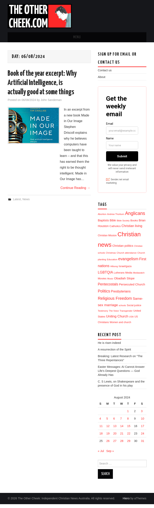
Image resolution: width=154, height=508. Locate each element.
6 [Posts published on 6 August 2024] (114, 422)
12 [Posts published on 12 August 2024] (107, 429)
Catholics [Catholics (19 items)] (115, 229)
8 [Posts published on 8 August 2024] (128, 422)
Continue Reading (75, 188)
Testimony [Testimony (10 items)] (103, 314)
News (26, 199)
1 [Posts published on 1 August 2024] (128, 415)
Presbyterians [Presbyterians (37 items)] (121, 295)
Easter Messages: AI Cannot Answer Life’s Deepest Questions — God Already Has (121, 374)
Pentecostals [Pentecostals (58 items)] (108, 288)
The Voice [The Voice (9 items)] (114, 314)
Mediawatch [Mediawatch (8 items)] (139, 276)
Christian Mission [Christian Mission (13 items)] (107, 239)
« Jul (101, 454)
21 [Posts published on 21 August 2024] (121, 437)
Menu (77, 37)
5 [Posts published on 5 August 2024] (107, 422)
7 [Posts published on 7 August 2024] (121, 422)
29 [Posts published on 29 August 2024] (128, 444)
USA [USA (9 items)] (131, 320)
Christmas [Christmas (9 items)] (111, 256)
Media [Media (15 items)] (128, 276)
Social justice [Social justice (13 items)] (134, 309)
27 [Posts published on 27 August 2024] (115, 444)
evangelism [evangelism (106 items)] (128, 262)
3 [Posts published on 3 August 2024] (142, 415)
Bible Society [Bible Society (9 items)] (123, 224)
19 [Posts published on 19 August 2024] (107, 437)
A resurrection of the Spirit (114, 353)
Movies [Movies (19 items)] (102, 282)
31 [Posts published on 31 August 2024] (142, 444)
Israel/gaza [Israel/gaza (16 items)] (125, 270)
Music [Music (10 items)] (110, 282)
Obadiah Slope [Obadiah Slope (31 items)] (124, 282)
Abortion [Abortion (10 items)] (102, 218)
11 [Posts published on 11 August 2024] (101, 429)
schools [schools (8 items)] (122, 309)
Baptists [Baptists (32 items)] (103, 224)
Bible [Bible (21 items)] (113, 224)
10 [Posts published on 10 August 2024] (142, 422)
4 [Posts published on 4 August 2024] (100, 422)
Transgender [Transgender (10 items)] (126, 314)
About (101, 77)
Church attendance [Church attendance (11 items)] (127, 256)
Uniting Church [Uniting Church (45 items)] (117, 320)
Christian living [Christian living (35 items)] (132, 229)
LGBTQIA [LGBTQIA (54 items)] (105, 276)
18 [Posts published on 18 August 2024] (101, 437)
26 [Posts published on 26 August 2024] (107, 444)
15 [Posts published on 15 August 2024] (128, 429)
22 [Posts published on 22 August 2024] (128, 437)
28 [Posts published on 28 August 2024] (121, 444)
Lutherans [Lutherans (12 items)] (119, 276)
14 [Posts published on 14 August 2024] (121, 429)
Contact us (105, 70)
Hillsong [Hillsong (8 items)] (114, 270)
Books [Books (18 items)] (134, 224)
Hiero (126, 502)
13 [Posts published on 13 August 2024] (115, 429)
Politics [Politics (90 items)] (104, 295)
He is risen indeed (109, 346)
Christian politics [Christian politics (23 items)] (122, 249)
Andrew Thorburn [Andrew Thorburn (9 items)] (115, 218)
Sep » (110, 454)
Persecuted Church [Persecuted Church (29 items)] (132, 288)
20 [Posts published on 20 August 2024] (115, 437)
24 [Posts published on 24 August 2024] (142, 437)
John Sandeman (51, 100)
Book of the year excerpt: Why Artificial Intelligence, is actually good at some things (42, 83)
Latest (17, 199)
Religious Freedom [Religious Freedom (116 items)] (115, 302)
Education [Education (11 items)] (112, 263)
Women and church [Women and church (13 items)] (120, 326)
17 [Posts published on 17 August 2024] (142, 429)
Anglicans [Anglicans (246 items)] (135, 217)
